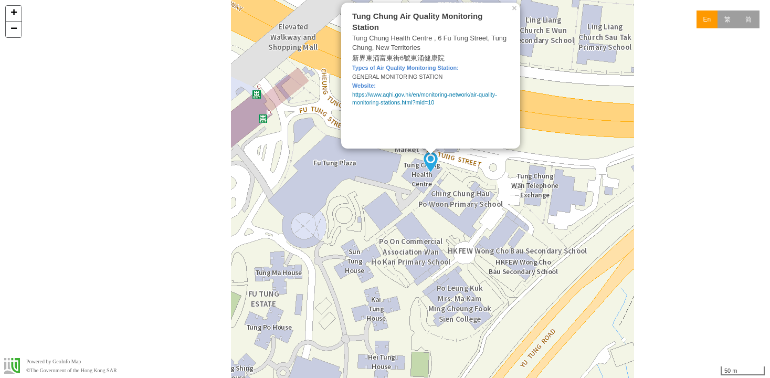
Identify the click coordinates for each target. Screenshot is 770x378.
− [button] (13, 29)
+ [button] (13, 14)
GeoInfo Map (66, 361)
